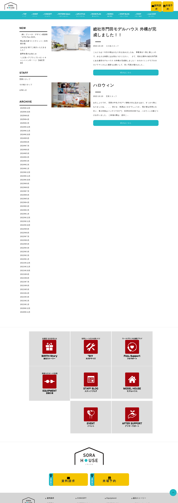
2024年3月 (24, 160)
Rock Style (84, 478)
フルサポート (138, 468)
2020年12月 (25, 308)
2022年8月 (24, 232)
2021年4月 (24, 292)
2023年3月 (24, 206)
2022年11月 (25, 221)
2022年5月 (24, 243)
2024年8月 (24, 141)
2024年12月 (25, 126)
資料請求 (50, 457)
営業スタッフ (111, 96)
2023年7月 (24, 190)
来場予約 (50, 463)
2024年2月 (24, 164)
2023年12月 (25, 172)
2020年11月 (25, 311)
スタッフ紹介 (138, 490)
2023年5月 (24, 198)
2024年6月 (24, 149)
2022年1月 (24, 259)
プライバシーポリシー (56, 474)
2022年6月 (24, 240)
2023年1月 (24, 213)
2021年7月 (24, 281)
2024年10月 (25, 134)
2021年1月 (24, 304)
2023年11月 (25, 175)
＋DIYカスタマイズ (141, 463)
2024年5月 (24, 153)
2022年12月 (25, 217)
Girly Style (84, 474)
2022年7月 (24, 236)
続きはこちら (125, 72)
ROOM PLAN (82, 485)
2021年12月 (25, 262)
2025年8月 (24, 115)
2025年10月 (25, 111)
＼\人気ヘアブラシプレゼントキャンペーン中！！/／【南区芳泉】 (33, 59)
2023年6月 (24, 194)
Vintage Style (85, 481)
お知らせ (23, 89)
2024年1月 (24, 168)
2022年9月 (24, 228)
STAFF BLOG (113, 463)
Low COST (111, 474)
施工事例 (136, 474)
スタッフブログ (139, 479)
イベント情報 (138, 484)
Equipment (112, 457)
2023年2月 (24, 209)
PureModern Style (87, 471)
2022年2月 (24, 255)
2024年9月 (24, 138)
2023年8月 (24, 187)
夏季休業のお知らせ (28, 53)
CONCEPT (81, 457)
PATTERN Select (84, 463)
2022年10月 (25, 225)
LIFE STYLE (82, 467)
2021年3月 (24, 296)
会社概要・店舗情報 (55, 468)
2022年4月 (24, 247)
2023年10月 (25, 179)
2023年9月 (24, 183)
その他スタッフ (112, 45)
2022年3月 (24, 251)
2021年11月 (25, 266)
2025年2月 (24, 123)
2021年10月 (25, 270)
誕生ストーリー (139, 457)
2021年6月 (24, 285)
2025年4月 (24, 119)
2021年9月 (24, 274)
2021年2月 (24, 300)
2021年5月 (24, 289)
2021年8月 (24, 277)
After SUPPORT (114, 468)
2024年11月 (25, 130)
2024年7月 (24, 145)
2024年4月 (24, 157)
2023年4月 (24, 202)
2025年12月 (25, 107)
